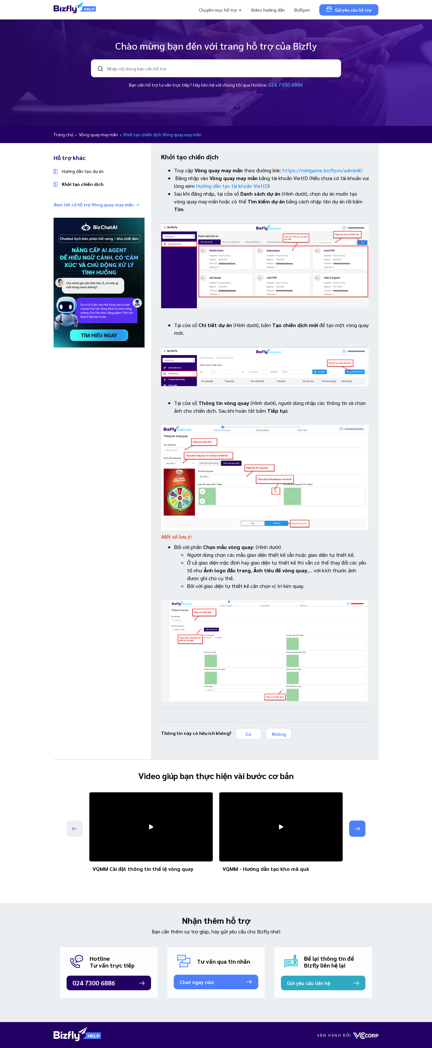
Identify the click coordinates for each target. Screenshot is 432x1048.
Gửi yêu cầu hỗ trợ (348, 9)
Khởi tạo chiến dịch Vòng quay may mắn (162, 134)
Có (248, 734)
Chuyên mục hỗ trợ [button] (218, 10)
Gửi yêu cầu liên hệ (308, 983)
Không (279, 734)
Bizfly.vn (302, 10)
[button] (357, 829)
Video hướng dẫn (268, 10)
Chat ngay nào (197, 982)
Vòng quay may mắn (99, 134)
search (100, 68)
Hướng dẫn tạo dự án (83, 171)
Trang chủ (64, 134)
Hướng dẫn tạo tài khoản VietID (232, 185)
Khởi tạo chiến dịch (82, 184)
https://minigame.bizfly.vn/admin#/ (323, 170)
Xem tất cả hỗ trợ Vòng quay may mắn (96, 204)
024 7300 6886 (285, 84)
